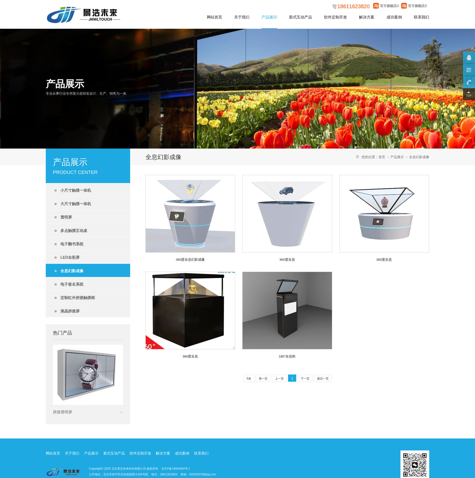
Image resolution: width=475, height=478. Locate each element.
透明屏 (62, 217)
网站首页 (214, 17)
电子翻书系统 (68, 244)
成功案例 (394, 17)
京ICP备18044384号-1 (175, 468)
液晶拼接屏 (66, 311)
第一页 (263, 378)
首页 (381, 157)
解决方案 (366, 17)
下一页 (305, 378)
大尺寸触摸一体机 (72, 204)
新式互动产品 (300, 17)
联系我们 (421, 17)
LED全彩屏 (66, 257)
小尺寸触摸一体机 (72, 190)
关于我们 (241, 17)
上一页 (279, 378)
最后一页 (323, 378)
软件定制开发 (335, 17)
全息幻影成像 (68, 271)
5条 (249, 378)
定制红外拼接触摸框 (74, 297)
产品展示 (269, 17)
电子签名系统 (68, 284)
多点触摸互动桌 (70, 230)
